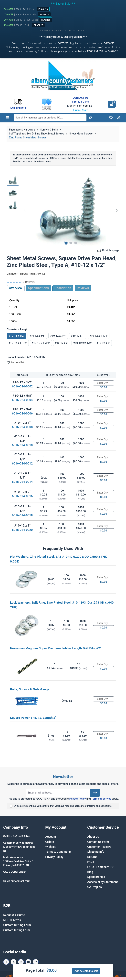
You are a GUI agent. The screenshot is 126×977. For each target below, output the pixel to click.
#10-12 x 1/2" (16, 335)
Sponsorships (96, 876)
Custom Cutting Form (17, 925)
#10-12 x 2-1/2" (82, 343)
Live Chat (80, 110)
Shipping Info (95, 851)
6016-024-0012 (22, 463)
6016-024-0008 (22, 427)
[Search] (90, 117)
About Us (93, 836)
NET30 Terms (12, 920)
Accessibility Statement (102, 882)
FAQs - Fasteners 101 (101, 867)
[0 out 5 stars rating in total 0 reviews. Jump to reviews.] (21, 281)
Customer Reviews (99, 846)
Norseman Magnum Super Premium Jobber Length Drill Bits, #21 (56, 648)
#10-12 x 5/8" (37, 335)
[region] (63, 210)
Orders (49, 842)
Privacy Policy (77, 798)
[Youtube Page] (28, 962)
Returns (92, 857)
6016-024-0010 (22, 445)
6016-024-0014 (22, 481)
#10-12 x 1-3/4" (41, 343)
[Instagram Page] (21, 962)
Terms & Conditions (58, 851)
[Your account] (119, 117)
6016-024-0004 (22, 400)
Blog (90, 872)
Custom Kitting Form (16, 930)
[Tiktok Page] (36, 962)
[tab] (62, 288)
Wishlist (50, 846)
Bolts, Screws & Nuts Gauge (29, 689)
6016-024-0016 (22, 496)
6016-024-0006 (22, 413)
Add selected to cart (86, 971)
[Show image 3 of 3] (75, 243)
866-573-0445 (80, 101)
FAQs (90, 861)
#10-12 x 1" (77, 335)
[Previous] (24, 210)
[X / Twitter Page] (13, 962)
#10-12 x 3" (103, 343)
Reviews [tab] (83, 288)
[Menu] (7, 117)
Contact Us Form (98, 842)
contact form (22, 881)
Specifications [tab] (38, 288)
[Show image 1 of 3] (65, 243)
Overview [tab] (15, 288)
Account (50, 836)
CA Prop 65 (94, 887)
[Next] (116, 210)
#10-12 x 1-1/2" (18, 343)
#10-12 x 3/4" (58, 335)
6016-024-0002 (22, 386)
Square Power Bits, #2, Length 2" (33, 718)
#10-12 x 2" (61, 343)
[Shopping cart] (112, 104)
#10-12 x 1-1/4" (98, 335)
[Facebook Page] (6, 962)
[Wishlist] (111, 117)
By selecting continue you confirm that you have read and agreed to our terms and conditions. (63, 806)
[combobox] (50, 117)
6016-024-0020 (22, 529)
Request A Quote (14, 915)
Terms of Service (101, 798)
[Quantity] (103, 383)
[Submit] (95, 793)
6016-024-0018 (22, 515)
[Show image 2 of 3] (70, 243)
